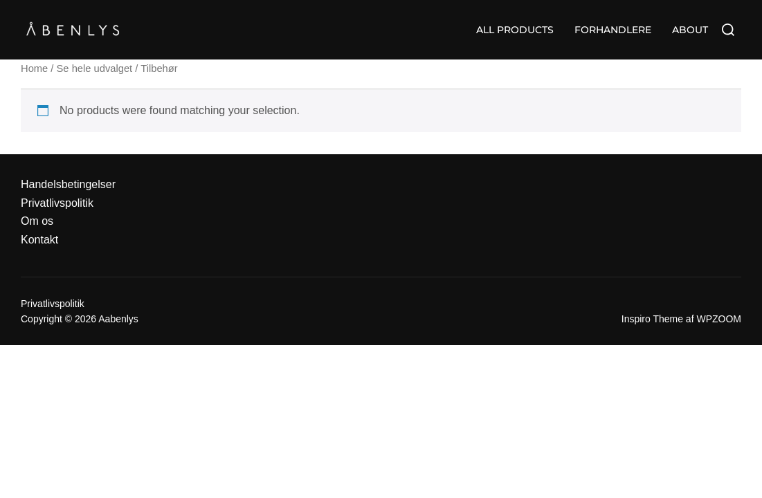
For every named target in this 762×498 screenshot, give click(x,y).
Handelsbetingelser (68, 184)
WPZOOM (718, 318)
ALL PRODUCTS (515, 30)
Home (34, 68)
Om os (37, 221)
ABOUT (690, 30)
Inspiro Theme (652, 318)
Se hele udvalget (95, 68)
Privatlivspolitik (57, 203)
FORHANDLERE (612, 30)
